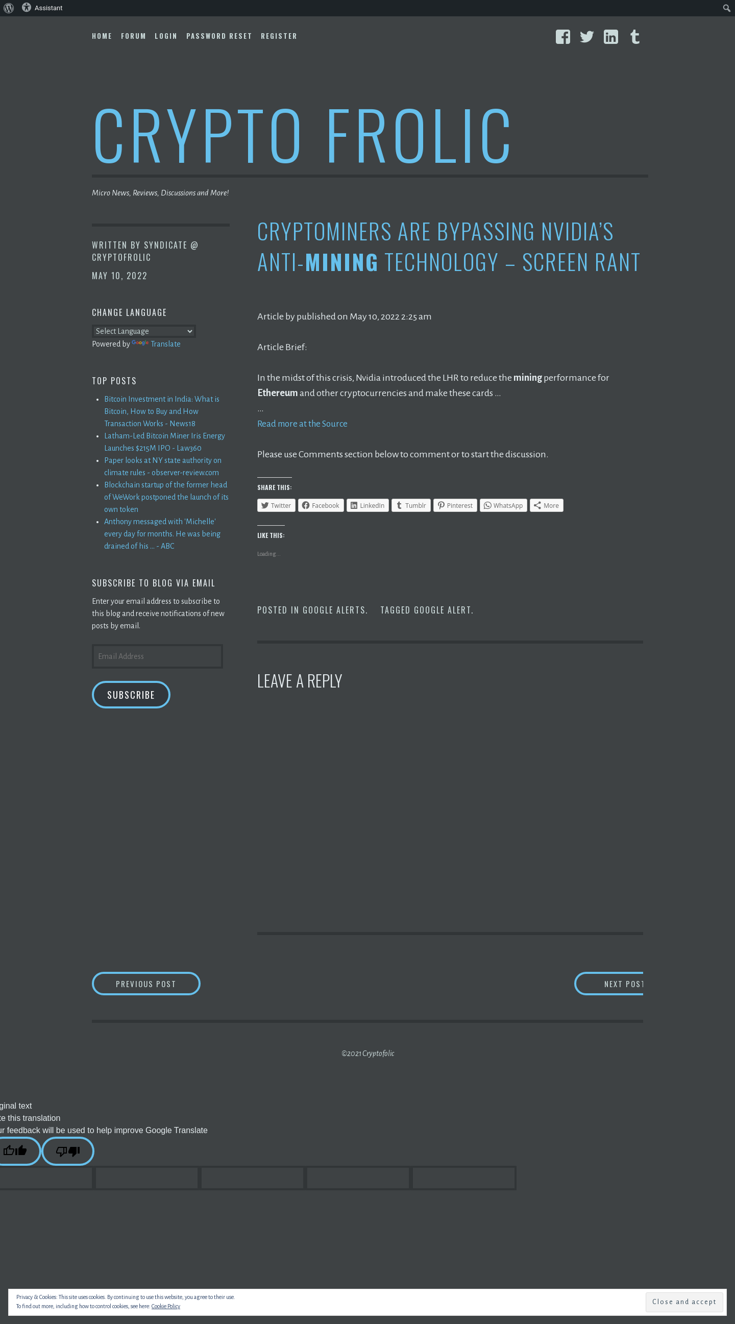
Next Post (602, 983)
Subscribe (131, 694)
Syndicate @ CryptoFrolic (145, 251)
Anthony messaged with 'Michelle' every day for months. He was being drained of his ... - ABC (162, 534)
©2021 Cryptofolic (367, 1054)
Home (102, 36)
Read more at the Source (305, 424)
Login (166, 36)
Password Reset (219, 36)
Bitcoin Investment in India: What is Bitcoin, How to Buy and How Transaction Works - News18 (161, 411)
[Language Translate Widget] (144, 331)
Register (279, 36)
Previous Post (166, 983)
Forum (133, 36)
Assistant (42, 7)
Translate (156, 344)
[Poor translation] (67, 1152)
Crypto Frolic (304, 133)
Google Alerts (334, 610)
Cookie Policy (166, 1306)
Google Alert (442, 610)
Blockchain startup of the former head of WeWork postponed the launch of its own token (166, 497)
